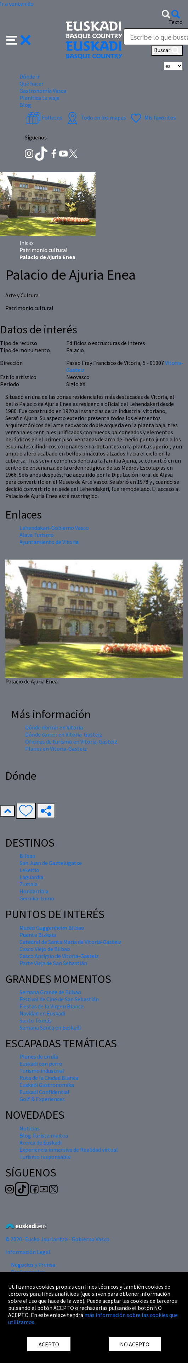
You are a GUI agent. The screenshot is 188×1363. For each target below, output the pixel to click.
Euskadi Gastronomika (46, 1084)
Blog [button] (25, 104)
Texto (176, 21)
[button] (18, 39)
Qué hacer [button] (31, 83)
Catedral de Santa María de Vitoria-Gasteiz (70, 941)
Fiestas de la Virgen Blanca (51, 1006)
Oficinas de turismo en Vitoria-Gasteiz (71, 741)
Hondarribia (34, 891)
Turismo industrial (41, 1070)
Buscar (167, 50)
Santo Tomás (35, 1020)
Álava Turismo (36, 534)
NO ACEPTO (134, 1344)
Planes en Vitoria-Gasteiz (56, 748)
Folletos (44, 117)
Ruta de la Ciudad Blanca (48, 1077)
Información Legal (27, 1251)
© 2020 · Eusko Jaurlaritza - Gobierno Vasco (57, 1239)
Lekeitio (29, 870)
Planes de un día (38, 1056)
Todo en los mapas (95, 117)
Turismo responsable (45, 1156)
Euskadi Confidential (44, 1091)
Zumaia (28, 884)
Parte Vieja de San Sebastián (53, 963)
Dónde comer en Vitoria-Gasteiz (63, 734)
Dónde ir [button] (29, 76)
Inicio (26, 242)
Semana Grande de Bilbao (50, 992)
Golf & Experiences (42, 1099)
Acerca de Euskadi (40, 1142)
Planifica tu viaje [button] (39, 97)
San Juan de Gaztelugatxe (50, 862)
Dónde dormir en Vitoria (54, 727)
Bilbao (27, 855)
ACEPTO (49, 1344)
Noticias (29, 1128)
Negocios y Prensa (33, 1264)
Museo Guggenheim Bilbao (51, 927)
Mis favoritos (152, 117)
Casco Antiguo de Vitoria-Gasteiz (59, 956)
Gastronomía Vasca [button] (42, 90)
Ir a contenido (17, 3)
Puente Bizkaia (37, 934)
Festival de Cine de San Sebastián (59, 999)
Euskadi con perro (40, 1063)
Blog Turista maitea (43, 1135)
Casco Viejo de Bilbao (44, 948)
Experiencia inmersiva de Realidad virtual (68, 1149)
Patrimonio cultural (43, 249)
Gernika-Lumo (36, 898)
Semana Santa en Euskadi (50, 1027)
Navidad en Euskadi (42, 1013)
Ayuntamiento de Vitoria (49, 541)
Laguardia (31, 877)
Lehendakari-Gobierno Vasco (54, 527)
